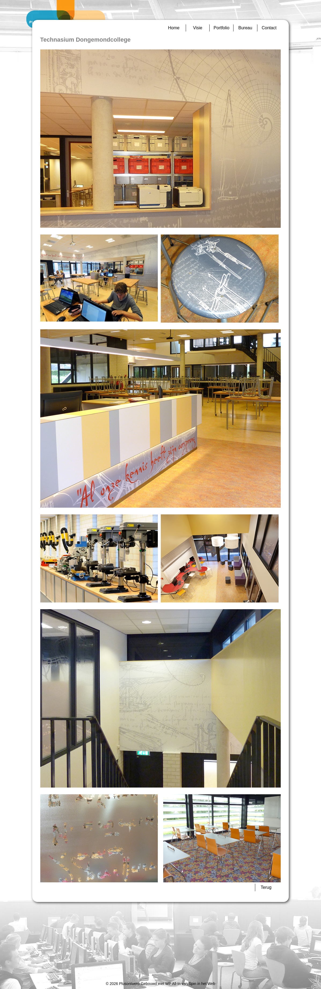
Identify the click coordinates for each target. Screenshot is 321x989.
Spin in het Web (202, 983)
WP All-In (172, 983)
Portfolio (221, 28)
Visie (197, 28)
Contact (269, 28)
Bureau (245, 28)
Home (174, 28)
